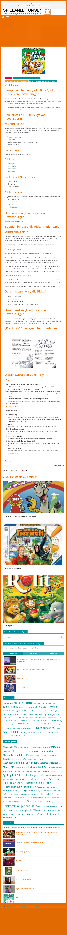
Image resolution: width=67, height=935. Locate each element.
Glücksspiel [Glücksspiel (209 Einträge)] (35, 767)
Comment (54, 654)
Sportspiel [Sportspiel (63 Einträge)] (12, 810)
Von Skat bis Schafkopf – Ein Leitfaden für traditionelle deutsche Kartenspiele (36, 833)
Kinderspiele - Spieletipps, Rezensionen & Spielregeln (27, 78)
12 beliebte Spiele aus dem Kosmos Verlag (29, 842)
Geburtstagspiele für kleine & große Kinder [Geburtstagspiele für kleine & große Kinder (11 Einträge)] (44, 755)
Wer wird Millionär (23, 688)
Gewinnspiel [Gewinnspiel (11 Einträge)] (21, 767)
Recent (33, 654)
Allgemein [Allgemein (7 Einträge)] (20, 747)
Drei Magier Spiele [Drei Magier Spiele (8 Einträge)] (42, 707)
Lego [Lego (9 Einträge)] (11, 721)
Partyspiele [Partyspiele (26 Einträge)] (47, 794)
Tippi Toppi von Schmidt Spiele (26, 889)
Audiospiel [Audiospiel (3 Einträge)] (27, 747)
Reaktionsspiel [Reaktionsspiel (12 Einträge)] (55, 797)
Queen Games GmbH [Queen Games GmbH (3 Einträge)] (27, 728)
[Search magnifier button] (62, 637)
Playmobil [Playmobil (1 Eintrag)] (55, 724)
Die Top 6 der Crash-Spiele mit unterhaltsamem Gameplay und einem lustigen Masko (38, 660)
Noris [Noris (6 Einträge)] (15, 724)
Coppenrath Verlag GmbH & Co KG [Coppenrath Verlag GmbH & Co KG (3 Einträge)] (26, 707)
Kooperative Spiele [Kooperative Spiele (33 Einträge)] (46, 787)
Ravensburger (17, 137)
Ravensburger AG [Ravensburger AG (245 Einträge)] (44, 728)
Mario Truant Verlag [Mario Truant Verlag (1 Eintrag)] (32, 720)
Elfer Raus (19, 898)
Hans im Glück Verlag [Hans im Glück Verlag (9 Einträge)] (19, 715)
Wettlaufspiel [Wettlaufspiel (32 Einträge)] (44, 810)
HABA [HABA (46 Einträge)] (9, 714)
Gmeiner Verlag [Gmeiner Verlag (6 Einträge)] (50, 711)
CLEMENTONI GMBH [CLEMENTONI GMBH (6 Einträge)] (10, 707)
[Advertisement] (33, 33)
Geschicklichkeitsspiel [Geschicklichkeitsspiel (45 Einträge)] (14, 759)
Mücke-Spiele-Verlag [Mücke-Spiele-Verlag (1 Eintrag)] (8, 724)
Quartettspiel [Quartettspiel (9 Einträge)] (34, 797)
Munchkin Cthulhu (22, 870)
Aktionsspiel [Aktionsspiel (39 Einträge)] (10, 747)
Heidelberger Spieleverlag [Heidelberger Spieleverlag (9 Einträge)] (44, 715)
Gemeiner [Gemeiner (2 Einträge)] (42, 711)
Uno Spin (20, 679)
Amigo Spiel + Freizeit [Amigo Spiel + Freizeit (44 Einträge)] (22, 702)
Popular (13, 654)
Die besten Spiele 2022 (23, 852)
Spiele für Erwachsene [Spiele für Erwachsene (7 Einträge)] (44, 806)
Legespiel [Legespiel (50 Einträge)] (29, 790)
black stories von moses (24, 879)
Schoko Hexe (58, 466)
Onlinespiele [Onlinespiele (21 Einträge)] (35, 794)
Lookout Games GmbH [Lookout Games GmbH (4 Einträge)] (20, 720)
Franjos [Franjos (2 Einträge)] (37, 711)
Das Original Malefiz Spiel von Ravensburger (30, 669)
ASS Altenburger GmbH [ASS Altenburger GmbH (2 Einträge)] (50, 703)
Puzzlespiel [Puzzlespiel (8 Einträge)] (24, 797)
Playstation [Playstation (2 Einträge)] (60, 724)
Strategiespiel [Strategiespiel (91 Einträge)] (28, 810)
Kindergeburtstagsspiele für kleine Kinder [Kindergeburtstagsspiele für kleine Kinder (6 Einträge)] (20, 779)
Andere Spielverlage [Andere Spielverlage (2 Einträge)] (39, 703)
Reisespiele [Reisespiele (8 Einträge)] (15, 801)
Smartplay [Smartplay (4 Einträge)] (23, 801)
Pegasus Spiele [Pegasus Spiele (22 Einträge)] (23, 723)
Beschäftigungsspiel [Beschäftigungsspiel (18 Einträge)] (39, 747)
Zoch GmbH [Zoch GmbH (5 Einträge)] (21, 736)
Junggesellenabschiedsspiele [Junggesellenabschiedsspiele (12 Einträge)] (32, 771)
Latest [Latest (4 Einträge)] (20, 791)
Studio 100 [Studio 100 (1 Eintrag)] (29, 732)
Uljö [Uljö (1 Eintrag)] (46, 732)
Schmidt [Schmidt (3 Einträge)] (57, 728)
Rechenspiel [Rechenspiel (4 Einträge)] (7, 801)
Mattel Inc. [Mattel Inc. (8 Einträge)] (40, 721)
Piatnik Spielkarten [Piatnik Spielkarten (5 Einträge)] (46, 724)
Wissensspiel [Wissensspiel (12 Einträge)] (57, 810)
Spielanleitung (13, 207)
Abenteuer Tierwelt (13, 568)
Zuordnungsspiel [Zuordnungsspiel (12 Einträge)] (9, 817)
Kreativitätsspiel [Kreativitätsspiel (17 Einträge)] (10, 791)
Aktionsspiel (9, 78)
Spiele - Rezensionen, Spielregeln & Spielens (16, 81)
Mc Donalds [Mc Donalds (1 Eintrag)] (47, 720)
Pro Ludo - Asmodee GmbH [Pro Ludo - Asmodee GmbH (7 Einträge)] (12, 728)
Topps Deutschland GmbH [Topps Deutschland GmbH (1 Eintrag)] (39, 732)
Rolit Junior (9, 626)
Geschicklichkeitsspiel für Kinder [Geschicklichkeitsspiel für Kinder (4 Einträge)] (34, 759)
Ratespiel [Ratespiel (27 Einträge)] (44, 797)
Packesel (7, 461)
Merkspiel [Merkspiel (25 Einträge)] (50, 791)
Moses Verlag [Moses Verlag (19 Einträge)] (56, 720)
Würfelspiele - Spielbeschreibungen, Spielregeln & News (42, 81)
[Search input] (31, 637)
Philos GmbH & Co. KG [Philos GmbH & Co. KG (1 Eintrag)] (35, 724)
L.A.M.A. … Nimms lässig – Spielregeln (20, 516)
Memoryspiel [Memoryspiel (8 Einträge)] (40, 791)
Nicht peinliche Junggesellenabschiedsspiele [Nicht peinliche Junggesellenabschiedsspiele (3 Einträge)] (18, 794)
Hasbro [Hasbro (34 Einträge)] (31, 714)
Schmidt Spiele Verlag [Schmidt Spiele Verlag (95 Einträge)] (15, 732)
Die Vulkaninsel (21, 861)
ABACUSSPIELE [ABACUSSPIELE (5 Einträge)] (7, 703)
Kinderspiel (11, 164)
